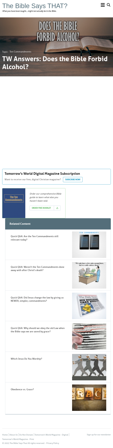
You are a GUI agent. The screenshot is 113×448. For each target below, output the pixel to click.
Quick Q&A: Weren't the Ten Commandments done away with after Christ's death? (37, 269)
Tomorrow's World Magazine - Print (18, 439)
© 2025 (5, 443)
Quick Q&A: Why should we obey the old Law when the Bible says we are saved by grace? (38, 330)
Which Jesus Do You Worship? (26, 358)
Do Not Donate (26, 435)
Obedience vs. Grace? (22, 389)
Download (57, 208)
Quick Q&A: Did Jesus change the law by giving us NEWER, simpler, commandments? (37, 299)
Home (5, 435)
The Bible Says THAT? (34, 5)
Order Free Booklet (41, 208)
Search (109, 5)
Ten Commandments (20, 51)
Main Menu (103, 5)
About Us (13, 435)
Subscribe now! (72, 179)
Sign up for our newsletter (99, 434)
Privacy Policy (52, 443)
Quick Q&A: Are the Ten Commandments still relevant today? (34, 238)
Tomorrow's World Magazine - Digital (51, 435)
